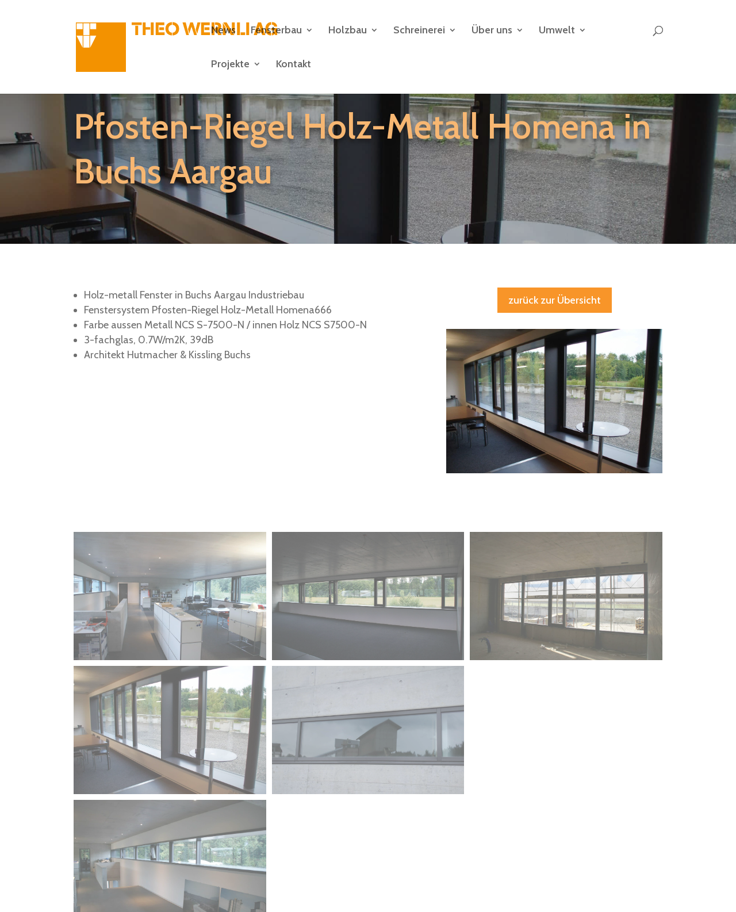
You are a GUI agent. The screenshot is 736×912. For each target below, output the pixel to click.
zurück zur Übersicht (554, 300)
